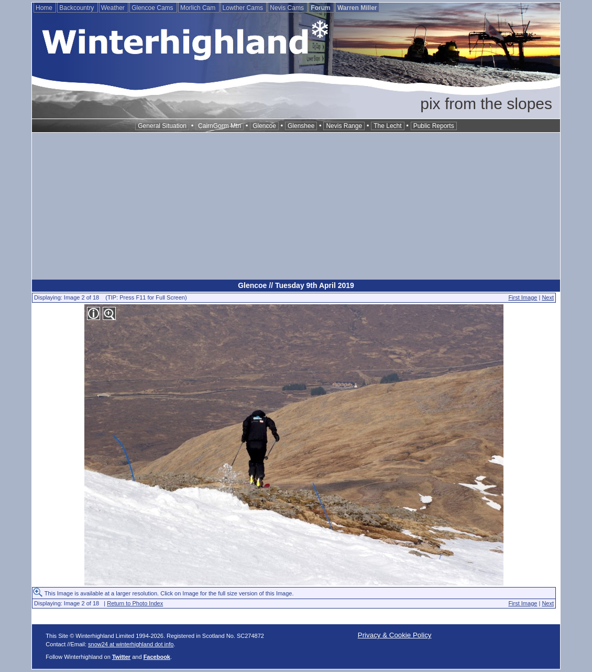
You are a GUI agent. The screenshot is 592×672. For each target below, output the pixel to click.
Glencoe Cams (153, 8)
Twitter (121, 657)
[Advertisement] (296, 206)
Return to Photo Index (135, 603)
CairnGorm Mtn (219, 126)
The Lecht (387, 126)
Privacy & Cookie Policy (395, 635)
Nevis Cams (287, 8)
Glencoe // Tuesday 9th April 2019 (296, 285)
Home (45, 8)
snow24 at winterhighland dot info (130, 644)
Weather (113, 8)
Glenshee (301, 126)
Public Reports (433, 126)
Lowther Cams (244, 8)
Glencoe (264, 126)
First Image (522, 297)
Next (548, 297)
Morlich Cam (198, 8)
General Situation (162, 126)
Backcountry (77, 8)
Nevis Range (344, 126)
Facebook (157, 657)
